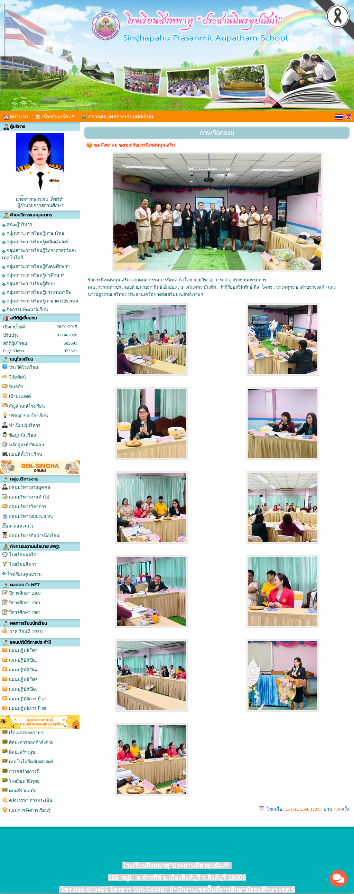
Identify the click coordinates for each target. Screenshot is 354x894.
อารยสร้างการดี (24, 771)
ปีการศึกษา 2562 (24, 612)
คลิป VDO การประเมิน (31, 800)
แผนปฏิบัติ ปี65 (23, 679)
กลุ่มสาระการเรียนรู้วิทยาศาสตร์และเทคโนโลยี (39, 254)
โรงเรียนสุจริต (22, 554)
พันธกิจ (16, 386)
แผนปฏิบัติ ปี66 (23, 689)
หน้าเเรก (15, 116)
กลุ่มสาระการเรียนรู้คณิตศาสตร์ (35, 242)
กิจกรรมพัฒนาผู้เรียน (25, 310)
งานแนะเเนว (21, 526)
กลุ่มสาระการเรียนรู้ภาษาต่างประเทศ (40, 301)
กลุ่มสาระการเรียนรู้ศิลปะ (29, 284)
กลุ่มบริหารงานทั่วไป (29, 497)
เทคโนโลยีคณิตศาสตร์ (31, 761)
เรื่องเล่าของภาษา (26, 732)
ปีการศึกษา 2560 (24, 593)
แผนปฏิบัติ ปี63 (23, 660)
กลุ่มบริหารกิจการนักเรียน (34, 535)
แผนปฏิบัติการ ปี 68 (27, 708)
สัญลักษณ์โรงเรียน (27, 406)
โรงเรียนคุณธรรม (24, 574)
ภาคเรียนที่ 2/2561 (26, 631)
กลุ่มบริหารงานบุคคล (29, 487)
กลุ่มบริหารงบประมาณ (31, 516)
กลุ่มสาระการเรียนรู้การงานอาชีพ (37, 292)
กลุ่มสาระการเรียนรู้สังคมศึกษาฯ (35, 266)
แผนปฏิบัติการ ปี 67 (27, 698)
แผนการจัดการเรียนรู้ (29, 810)
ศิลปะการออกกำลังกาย (31, 742)
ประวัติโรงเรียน (23, 367)
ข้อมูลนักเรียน (22, 435)
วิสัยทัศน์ (17, 377)
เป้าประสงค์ (20, 396)
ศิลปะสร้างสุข (22, 752)
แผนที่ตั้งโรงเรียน (25, 454)
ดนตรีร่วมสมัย (23, 790)
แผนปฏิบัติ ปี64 (23, 669)
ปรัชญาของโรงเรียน (28, 415)
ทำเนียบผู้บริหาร (24, 425)
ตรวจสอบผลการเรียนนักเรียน (117, 116)
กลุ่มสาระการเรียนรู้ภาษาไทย (33, 233)
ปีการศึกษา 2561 (24, 602)
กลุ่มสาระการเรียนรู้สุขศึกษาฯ (33, 275)
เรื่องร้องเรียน (55, 116)
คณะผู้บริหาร (17, 224)
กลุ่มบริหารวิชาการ (27, 506)
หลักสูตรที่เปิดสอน (26, 444)
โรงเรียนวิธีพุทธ (24, 781)
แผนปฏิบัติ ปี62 (23, 650)
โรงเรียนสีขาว (22, 564)
